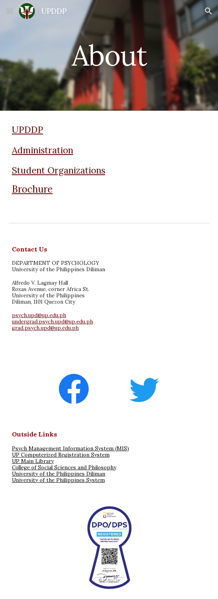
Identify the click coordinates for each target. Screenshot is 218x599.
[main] (109, 55)
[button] (9, 11)
